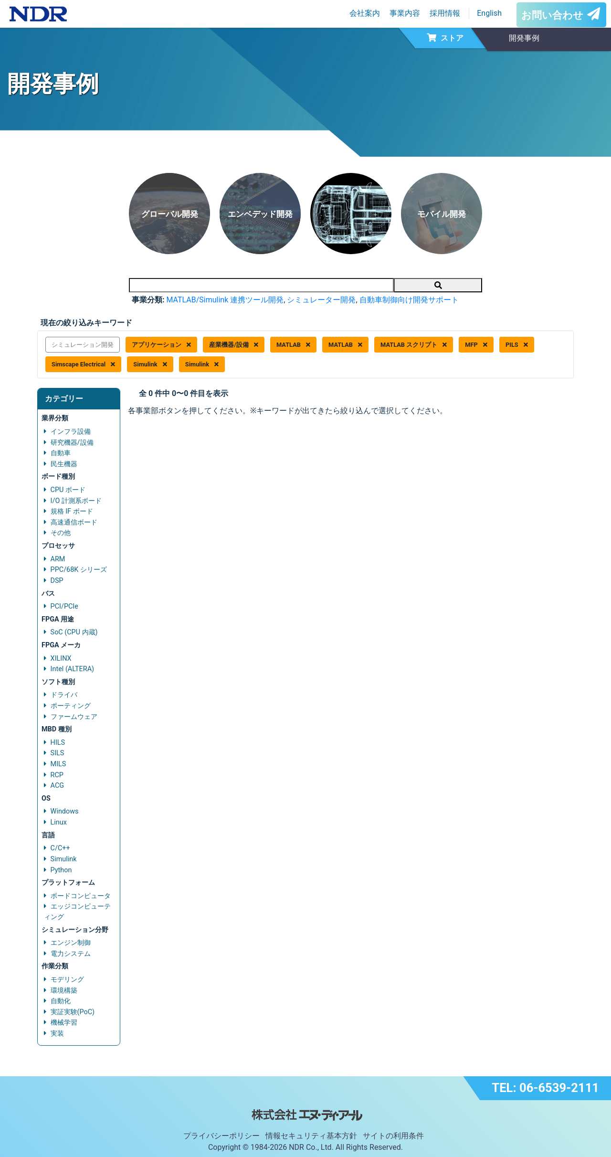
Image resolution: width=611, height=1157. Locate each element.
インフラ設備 (71, 432)
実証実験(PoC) (73, 1012)
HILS (58, 743)
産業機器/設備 (233, 344)
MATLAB (293, 344)
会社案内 (364, 13)
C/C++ (60, 848)
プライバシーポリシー (221, 1135)
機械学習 (64, 1022)
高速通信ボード (74, 522)
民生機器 (64, 464)
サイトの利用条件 (393, 1135)
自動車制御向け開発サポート (409, 299)
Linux (59, 822)
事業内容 (405, 13)
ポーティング (71, 706)
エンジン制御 (71, 943)
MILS (58, 764)
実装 (57, 1033)
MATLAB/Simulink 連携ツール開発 (225, 299)
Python (61, 870)
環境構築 (64, 990)
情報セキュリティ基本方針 (311, 1135)
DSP (57, 581)
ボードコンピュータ (81, 896)
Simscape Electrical (83, 364)
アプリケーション (161, 344)
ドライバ (64, 695)
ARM (58, 559)
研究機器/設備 (72, 443)
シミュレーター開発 (321, 299)
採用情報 (445, 13)
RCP (57, 775)
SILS (57, 753)
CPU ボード (68, 490)
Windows (65, 811)
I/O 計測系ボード (76, 501)
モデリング (67, 979)
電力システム (71, 954)
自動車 (61, 453)
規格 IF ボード (72, 511)
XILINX (61, 658)
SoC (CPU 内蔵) (74, 632)
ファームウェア (74, 717)
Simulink (150, 364)
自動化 (61, 1001)
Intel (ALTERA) (72, 669)
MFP (476, 344)
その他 (61, 533)
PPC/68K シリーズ (79, 570)
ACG (57, 786)
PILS (517, 344)
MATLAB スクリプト (413, 344)
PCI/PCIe (64, 606)
